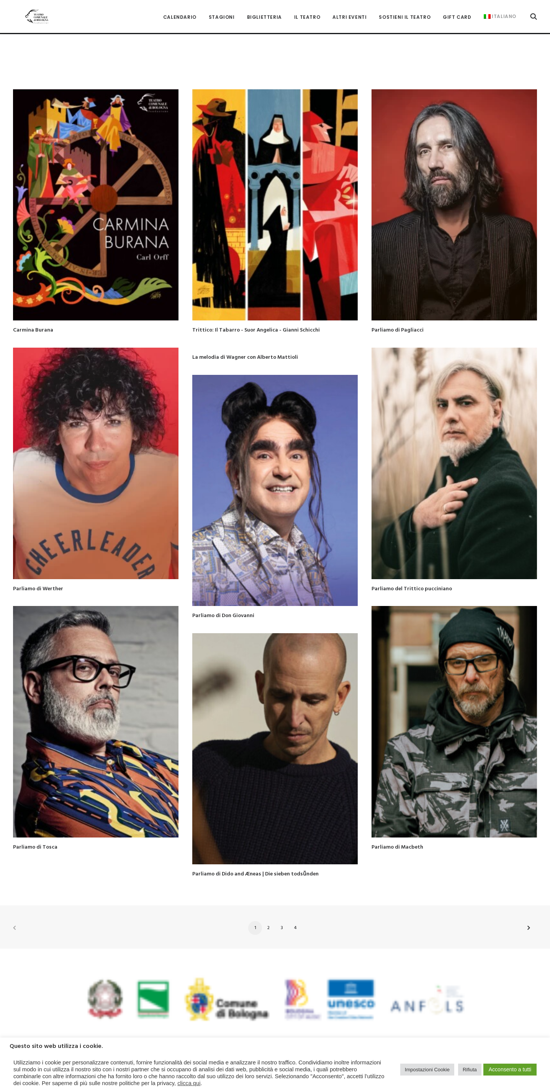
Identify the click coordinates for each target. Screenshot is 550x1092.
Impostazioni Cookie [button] (427, 1069)
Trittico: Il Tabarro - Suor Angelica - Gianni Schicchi (256, 317)
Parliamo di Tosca (35, 834)
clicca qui (188, 1083)
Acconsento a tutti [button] (510, 1069)
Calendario (179, 11)
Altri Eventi (349, 11)
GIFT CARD (457, 11)
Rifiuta (470, 1069)
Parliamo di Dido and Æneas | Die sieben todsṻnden (255, 861)
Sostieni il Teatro (405, 11)
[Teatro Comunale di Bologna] (27, 10)
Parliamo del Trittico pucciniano (412, 575)
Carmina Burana (33, 317)
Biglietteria (264, 11)
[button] (533, 10)
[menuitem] (180, 11)
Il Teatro (307, 11)
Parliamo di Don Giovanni (223, 602)
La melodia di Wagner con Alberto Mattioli (245, 344)
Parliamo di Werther (38, 575)
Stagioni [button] (222, 11)
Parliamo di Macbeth (397, 834)
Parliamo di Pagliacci (398, 317)
